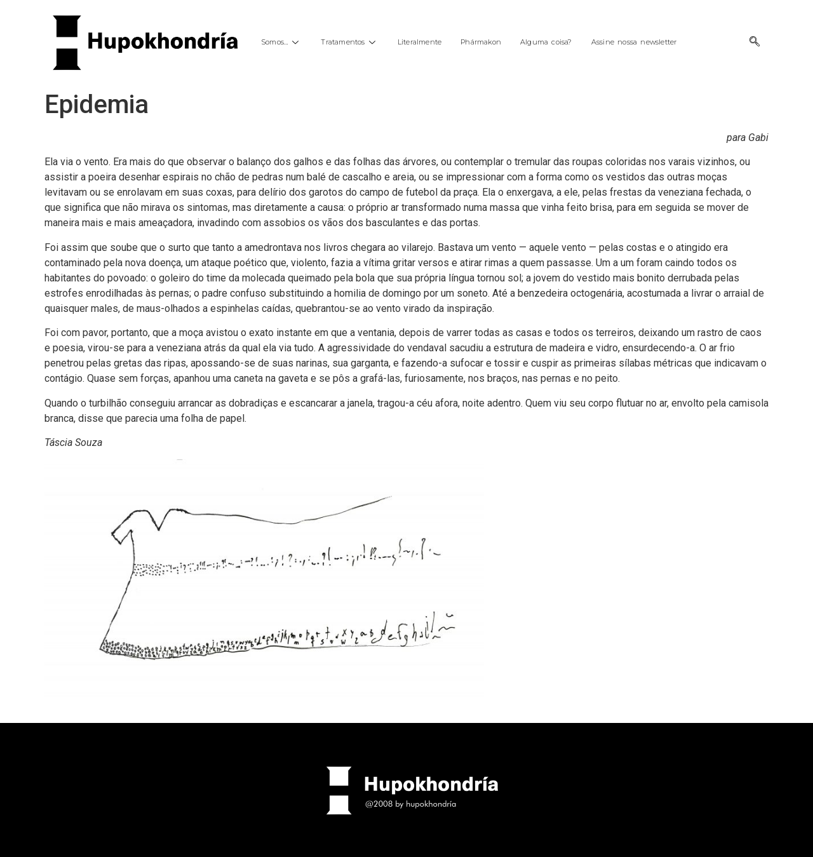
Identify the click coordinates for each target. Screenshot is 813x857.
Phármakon (480, 41)
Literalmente (419, 41)
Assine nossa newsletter (634, 41)
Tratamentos (349, 41)
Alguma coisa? (546, 41)
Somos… (281, 41)
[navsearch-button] (754, 42)
